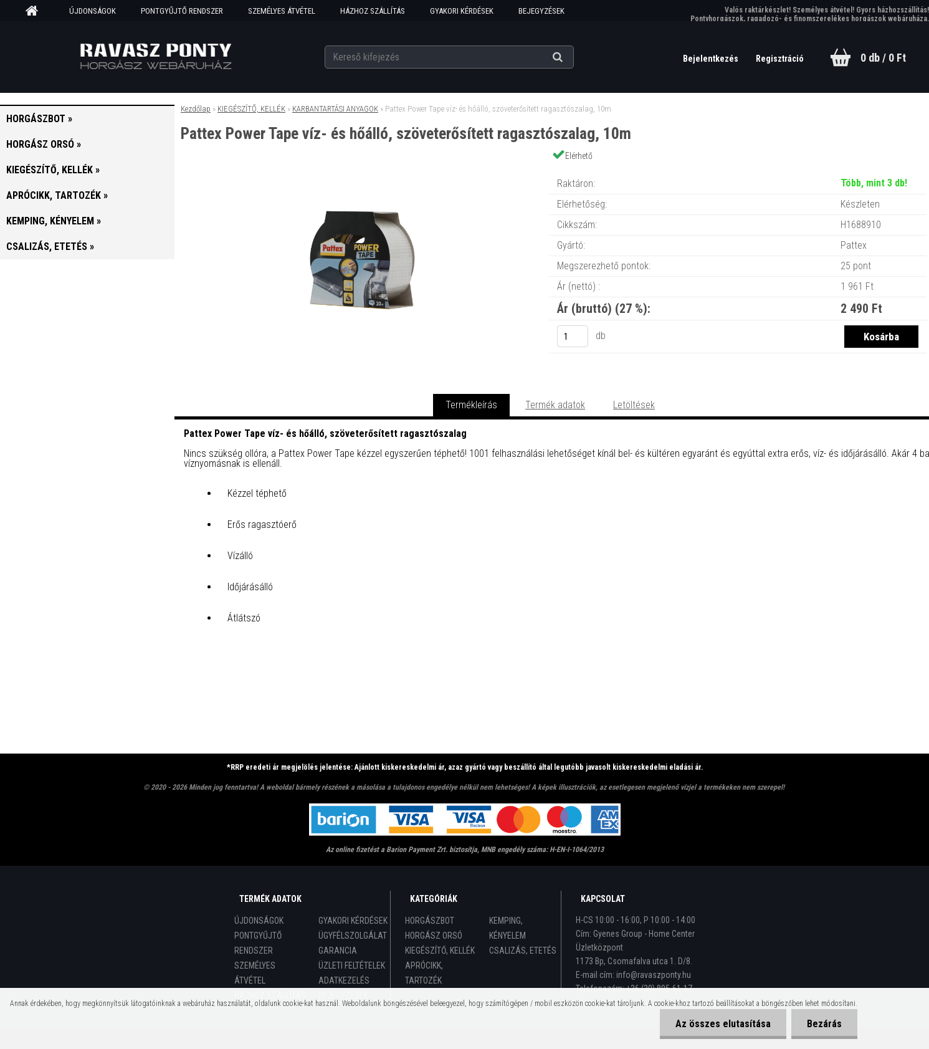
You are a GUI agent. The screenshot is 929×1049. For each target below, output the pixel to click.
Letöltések (634, 405)
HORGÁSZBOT (429, 921)
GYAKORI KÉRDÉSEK (461, 11)
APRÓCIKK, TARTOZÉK (424, 972)
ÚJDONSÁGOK (92, 11)
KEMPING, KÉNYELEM (507, 928)
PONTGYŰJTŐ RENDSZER (182, 11)
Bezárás (824, 1024)
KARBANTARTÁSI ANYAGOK (335, 108)
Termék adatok (555, 405)
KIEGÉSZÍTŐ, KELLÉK (251, 108)
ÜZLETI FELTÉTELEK (351, 965)
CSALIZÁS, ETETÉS (522, 951)
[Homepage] (36, 11)
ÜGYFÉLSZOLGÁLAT (352, 936)
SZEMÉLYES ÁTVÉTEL (281, 11)
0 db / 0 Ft (883, 57)
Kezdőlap (196, 108)
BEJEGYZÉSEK (541, 11)
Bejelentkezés (711, 59)
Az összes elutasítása (723, 1024)
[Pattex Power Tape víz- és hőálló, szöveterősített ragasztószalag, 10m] (362, 171)
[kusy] (572, 336)
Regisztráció (780, 59)
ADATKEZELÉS (343, 980)
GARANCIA (337, 951)
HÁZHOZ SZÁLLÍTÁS (372, 11)
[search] (573, 57)
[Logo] (155, 57)
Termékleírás (471, 405)
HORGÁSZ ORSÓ (433, 936)
